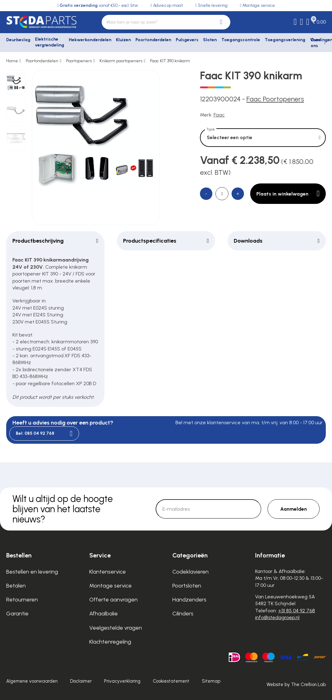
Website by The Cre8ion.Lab (296, 684)
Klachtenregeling (110, 641)
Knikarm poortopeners (121, 61)
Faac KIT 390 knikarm (170, 61)
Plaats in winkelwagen (288, 194)
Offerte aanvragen (113, 599)
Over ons (316, 43)
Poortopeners (79, 61)
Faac (219, 115)
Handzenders (189, 599)
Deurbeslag (18, 39)
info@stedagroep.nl (277, 617)
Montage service (110, 585)
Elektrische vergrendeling (49, 42)
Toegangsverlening (285, 39)
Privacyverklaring (122, 681)
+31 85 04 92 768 (296, 611)
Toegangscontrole (240, 39)
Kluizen (123, 39)
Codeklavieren (190, 571)
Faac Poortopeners (275, 99)
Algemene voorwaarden (32, 681)
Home (12, 61)
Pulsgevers (187, 39)
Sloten (210, 39)
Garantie (17, 613)
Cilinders (182, 613)
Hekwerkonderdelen (90, 39)
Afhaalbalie (103, 613)
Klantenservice (107, 571)
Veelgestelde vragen (115, 627)
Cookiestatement (171, 681)
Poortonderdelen (153, 39)
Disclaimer (81, 681)
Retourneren (22, 599)
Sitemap (211, 681)
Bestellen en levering (32, 571)
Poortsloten (186, 585)
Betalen (16, 585)
